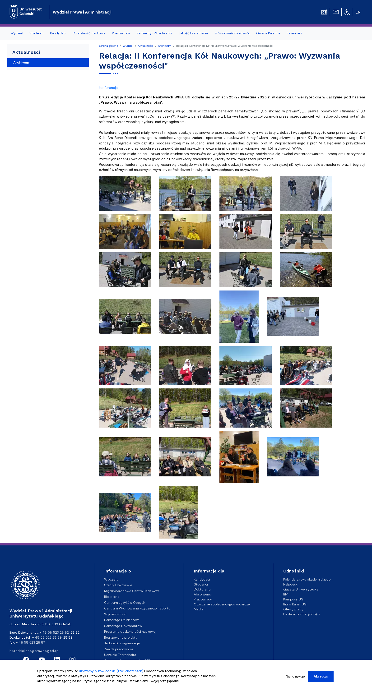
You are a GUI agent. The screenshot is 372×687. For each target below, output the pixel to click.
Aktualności (145, 46)
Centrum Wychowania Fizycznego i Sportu (137, 608)
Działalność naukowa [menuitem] (89, 33)
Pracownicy (203, 599)
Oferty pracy (293, 609)
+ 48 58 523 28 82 (54, 632)
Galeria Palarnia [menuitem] (268, 33)
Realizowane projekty (120, 637)
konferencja (108, 87)
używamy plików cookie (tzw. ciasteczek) (111, 671)
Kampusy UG (293, 599)
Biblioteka (111, 597)
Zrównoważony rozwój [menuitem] (232, 33)
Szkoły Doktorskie (118, 585)
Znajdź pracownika (118, 649)
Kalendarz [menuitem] (294, 33)
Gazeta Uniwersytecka (300, 589)
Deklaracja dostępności (301, 614)
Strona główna (108, 46)
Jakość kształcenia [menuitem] (193, 33)
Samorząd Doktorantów (123, 626)
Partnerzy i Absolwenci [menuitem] (154, 33)
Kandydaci (202, 579)
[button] (125, 194)
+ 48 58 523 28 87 (30, 642)
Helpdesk (290, 584)
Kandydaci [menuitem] (58, 33)
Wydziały (111, 579)
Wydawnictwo (115, 614)
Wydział (128, 46)
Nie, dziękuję (295, 676)
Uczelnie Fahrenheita (120, 655)
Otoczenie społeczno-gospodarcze (222, 604)
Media (198, 609)
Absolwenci (203, 594)
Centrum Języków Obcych (124, 602)
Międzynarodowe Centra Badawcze (132, 591)
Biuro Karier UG (295, 604)
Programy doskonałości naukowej (130, 631)
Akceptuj (321, 676)
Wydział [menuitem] (16, 33)
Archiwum (165, 46)
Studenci (201, 584)
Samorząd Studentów (121, 620)
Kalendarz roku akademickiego (307, 579)
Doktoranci (202, 589)
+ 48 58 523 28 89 (47, 637)
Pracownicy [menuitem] (121, 33)
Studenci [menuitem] (36, 33)
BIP (285, 594)
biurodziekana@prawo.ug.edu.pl (34, 651)
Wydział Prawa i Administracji (82, 12)
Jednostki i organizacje (122, 643)
